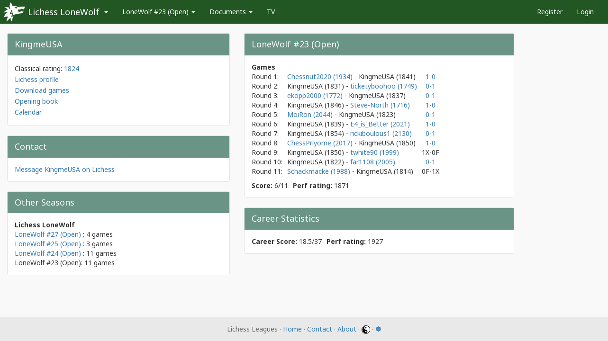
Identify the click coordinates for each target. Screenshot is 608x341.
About (346, 328)
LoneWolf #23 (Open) (158, 11)
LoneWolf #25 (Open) (48, 243)
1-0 (431, 76)
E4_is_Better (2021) (380, 123)
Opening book (36, 101)
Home (292, 328)
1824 (71, 68)
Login (585, 11)
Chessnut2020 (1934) (320, 76)
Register (550, 11)
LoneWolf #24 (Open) (48, 253)
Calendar (28, 112)
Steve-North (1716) (380, 104)
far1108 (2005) (372, 161)
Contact (319, 328)
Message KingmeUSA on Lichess (65, 169)
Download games (42, 90)
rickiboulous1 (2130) (381, 133)
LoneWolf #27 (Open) (48, 234)
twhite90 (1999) (374, 152)
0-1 (431, 85)
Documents (231, 11)
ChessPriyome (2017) (320, 142)
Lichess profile (37, 79)
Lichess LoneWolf (64, 12)
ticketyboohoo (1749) (383, 85)
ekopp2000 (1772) (316, 95)
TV (271, 11)
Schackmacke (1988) (319, 171)
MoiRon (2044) (311, 114)
